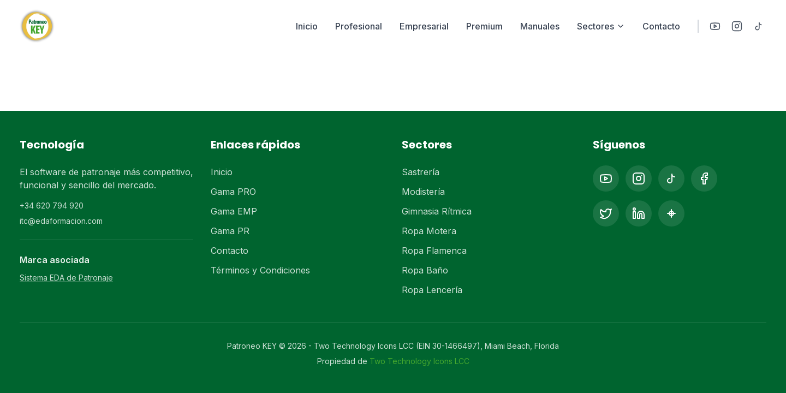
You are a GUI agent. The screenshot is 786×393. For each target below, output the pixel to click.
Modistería (423, 191)
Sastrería (420, 171)
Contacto (661, 26)
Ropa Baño (425, 270)
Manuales (539, 26)
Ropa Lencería (432, 289)
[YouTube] (715, 26)
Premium (484, 26)
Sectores (601, 26)
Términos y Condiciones (260, 270)
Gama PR (230, 230)
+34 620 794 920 (52, 205)
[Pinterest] (671, 213)
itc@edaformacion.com (61, 220)
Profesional (358, 26)
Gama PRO (233, 191)
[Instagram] (737, 26)
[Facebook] (704, 178)
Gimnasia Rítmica (437, 211)
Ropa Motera (429, 230)
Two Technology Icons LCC (419, 361)
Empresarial (424, 26)
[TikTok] (758, 26)
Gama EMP (234, 211)
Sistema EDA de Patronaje (66, 277)
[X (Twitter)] (606, 213)
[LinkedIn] (639, 213)
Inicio (307, 26)
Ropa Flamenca (434, 250)
